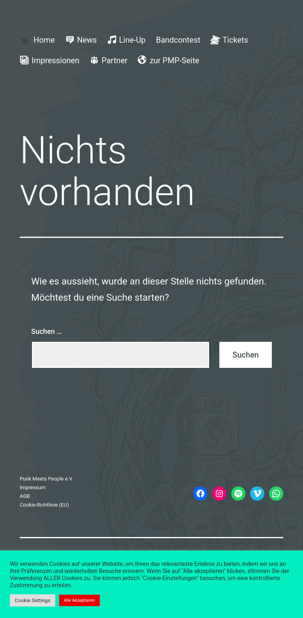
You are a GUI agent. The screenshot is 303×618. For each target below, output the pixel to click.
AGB (25, 496)
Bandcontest (178, 40)
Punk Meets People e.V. (46, 479)
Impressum (32, 487)
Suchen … (46, 331)
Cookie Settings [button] (32, 600)
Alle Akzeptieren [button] (79, 600)
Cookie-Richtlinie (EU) (44, 505)
